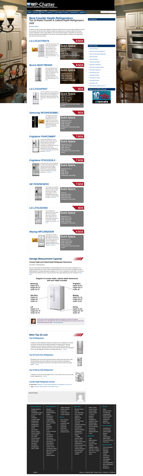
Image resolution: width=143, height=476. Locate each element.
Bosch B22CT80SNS (40, 65)
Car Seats (91, 442)
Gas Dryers (34, 429)
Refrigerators (61, 384)
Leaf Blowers (106, 428)
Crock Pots (64, 411)
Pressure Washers (108, 440)
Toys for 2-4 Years (94, 449)
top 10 (56, 386)
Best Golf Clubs (93, 56)
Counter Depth (50, 386)
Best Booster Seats (94, 72)
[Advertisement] (101, 32)
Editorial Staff (89, 472)
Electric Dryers (35, 431)
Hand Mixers (50, 445)
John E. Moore (34, 26)
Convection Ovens (51, 448)
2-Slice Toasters (65, 412)
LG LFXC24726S (38, 208)
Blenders (48, 409)
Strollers (91, 445)
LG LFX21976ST (38, 89)
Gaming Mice (78, 452)
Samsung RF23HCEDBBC (43, 112)
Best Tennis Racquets (95, 70)
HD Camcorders (93, 426)
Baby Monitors (93, 440)
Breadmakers (50, 411)
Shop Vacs (106, 442)
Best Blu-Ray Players (95, 62)
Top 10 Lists (69, 384)
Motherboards (93, 423)
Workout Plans (107, 411)
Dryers (33, 428)
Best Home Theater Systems (97, 67)
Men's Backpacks (108, 464)
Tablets (77, 435)
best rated (36, 386)
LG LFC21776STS (39, 41)
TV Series (91, 414)
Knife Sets (63, 428)
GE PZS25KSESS (39, 184)
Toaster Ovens (50, 446)
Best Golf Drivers (94, 48)
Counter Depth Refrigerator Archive (42, 382)
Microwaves (49, 435)
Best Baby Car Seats (95, 77)
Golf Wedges (106, 459)
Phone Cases (78, 447)
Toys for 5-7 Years (94, 450)
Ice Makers (34, 445)
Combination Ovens (37, 412)
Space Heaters (50, 455)
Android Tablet (79, 438)
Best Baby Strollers (94, 75)
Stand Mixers (50, 443)
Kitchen (43, 12)
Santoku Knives (65, 432)
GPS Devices (78, 433)
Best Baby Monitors (94, 80)
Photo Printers (93, 412)
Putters (105, 454)
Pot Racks (63, 421)
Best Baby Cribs (94, 83)
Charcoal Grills (35, 438)
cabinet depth (43, 386)
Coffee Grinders (65, 409)
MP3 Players (78, 426)
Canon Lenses (93, 409)
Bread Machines (51, 412)
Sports (66, 12)
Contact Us (106, 472)
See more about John (58, 322)
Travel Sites (106, 417)
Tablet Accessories (80, 441)
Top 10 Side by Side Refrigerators (41, 370)
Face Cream (106, 423)
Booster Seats (93, 443)
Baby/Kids (82, 12)
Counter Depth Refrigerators (50, 384)
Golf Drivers (106, 455)
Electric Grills (35, 440)
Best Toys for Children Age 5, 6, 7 (98, 85)
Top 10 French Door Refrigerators (41, 355)
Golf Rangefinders (108, 462)
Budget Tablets (93, 424)
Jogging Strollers (93, 447)
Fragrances (106, 419)
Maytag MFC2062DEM (41, 231)
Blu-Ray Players (79, 409)
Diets (104, 409)
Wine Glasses (64, 419)
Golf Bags (106, 461)
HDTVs (77, 411)
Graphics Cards (93, 421)
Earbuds (91, 416)
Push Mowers (107, 430)
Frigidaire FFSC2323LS (42, 160)
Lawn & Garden (58, 12)
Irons (47, 429)
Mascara (105, 421)
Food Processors (51, 431)
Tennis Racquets (107, 447)
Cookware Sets (65, 423)
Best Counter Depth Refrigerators (51, 18)
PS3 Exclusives (79, 450)
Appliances (49, 12)
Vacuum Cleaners (51, 450)
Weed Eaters (106, 438)
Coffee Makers (50, 421)
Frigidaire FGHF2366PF (42, 136)
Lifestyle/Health (74, 12)
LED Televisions (79, 412)
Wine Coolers (35, 448)
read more (48, 127)
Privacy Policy (98, 472)
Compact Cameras (80, 424)
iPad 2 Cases (78, 440)
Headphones (78, 428)
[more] (65, 349)
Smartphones (78, 443)
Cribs (90, 438)
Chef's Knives (64, 430)
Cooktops (34, 417)
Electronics (36, 12)
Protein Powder (107, 416)
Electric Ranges (35, 433)
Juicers (48, 433)
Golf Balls (105, 452)
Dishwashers (35, 426)
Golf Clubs (106, 457)
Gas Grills (34, 436)
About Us (82, 472)
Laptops (77, 454)
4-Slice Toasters (65, 414)
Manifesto (112, 472)
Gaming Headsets (80, 448)
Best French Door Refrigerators (97, 51)
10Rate (29, 12)
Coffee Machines (65, 407)
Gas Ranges (34, 435)
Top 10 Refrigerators (36, 338)
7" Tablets (77, 436)
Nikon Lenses (93, 407)
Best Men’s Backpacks (95, 64)
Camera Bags (93, 411)
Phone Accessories (80, 445)
